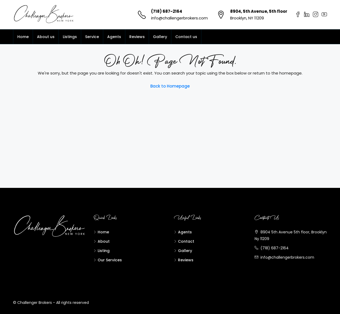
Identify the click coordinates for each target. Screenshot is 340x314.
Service (92, 36)
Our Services (110, 260)
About (104, 241)
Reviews (137, 36)
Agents (114, 36)
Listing (104, 250)
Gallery (160, 36)
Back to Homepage (170, 86)
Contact (186, 241)
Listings (70, 36)
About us (46, 36)
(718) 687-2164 (166, 11)
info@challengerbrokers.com (179, 18)
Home (23, 36)
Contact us (186, 36)
